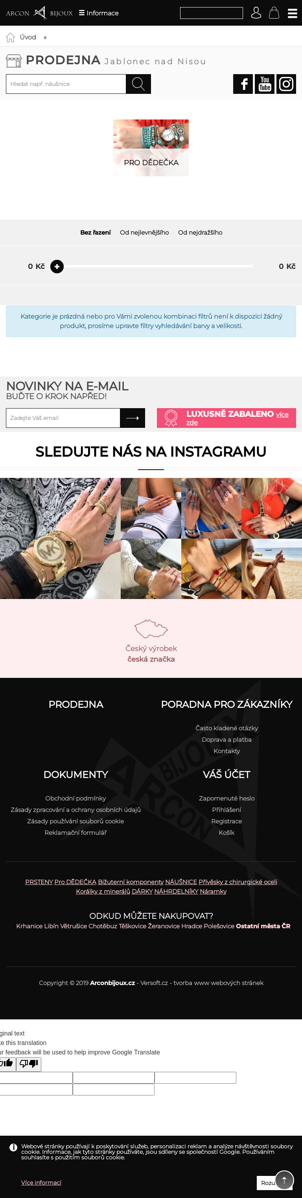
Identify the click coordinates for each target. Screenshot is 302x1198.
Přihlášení (226, 810)
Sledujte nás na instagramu (151, 451)
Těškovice (132, 926)
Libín (51, 926)
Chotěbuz (102, 926)
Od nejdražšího (200, 232)
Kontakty (227, 751)
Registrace (226, 821)
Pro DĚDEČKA (75, 882)
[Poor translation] (28, 1064)
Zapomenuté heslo (226, 798)
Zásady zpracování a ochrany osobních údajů (76, 810)
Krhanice (29, 926)
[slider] (57, 266)
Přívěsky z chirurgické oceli (238, 882)
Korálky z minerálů (103, 891)
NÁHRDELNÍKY (176, 891)
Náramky (213, 891)
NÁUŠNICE (181, 882)
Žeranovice (164, 926)
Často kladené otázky (226, 728)
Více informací (41, 1182)
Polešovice (219, 926)
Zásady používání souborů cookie (75, 821)
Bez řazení (95, 232)
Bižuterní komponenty (131, 882)
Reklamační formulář (75, 832)
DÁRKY (142, 891)
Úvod (28, 37)
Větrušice (73, 926)
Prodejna (116, 60)
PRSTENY (39, 882)
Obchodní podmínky (75, 798)
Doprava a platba (227, 739)
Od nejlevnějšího (144, 232)
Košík (226, 832)
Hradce (191, 926)
